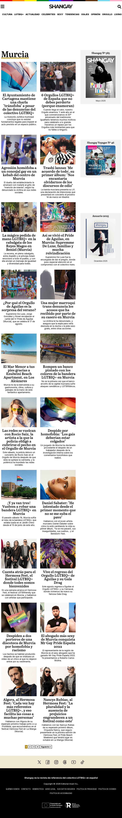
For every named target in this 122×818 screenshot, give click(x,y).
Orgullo (107, 14)
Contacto (26, 789)
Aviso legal (50, 789)
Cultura (7, 14)
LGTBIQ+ (19, 14)
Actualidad (33, 14)
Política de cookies (107, 789)
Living (118, 14)
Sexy (60, 14)
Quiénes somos (13, 789)
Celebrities (48, 14)
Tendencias (72, 14)
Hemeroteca (38, 789)
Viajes (85, 14)
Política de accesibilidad (61, 793)
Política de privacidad (87, 789)
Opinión (95, 14)
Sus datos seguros (66, 789)
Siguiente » (46, 747)
